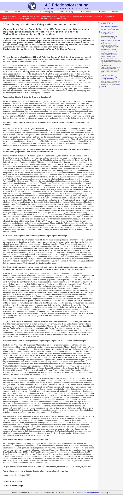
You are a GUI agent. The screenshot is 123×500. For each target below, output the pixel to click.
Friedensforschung (66, 12)
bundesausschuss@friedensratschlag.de (94, 492)
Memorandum (86, 12)
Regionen (102, 12)
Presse (29, 12)
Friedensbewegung (46, 12)
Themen (115, 12)
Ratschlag (17, 12)
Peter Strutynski (58, 16)
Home (6, 12)
